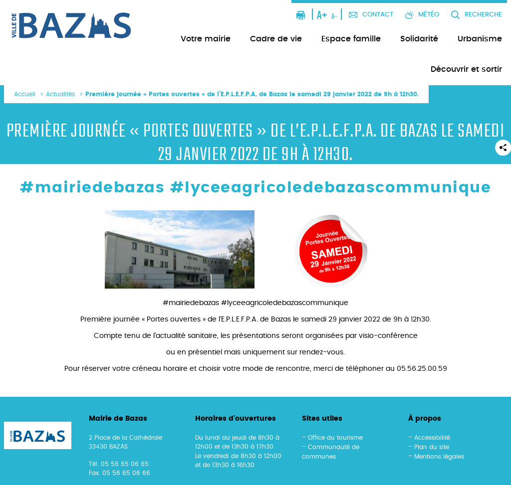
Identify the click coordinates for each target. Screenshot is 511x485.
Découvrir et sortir (466, 69)
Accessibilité (432, 438)
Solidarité (419, 39)
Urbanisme (480, 39)
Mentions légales (439, 457)
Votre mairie (206, 39)
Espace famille (351, 39)
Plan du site (431, 447)
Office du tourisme (335, 438)
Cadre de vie (276, 39)
